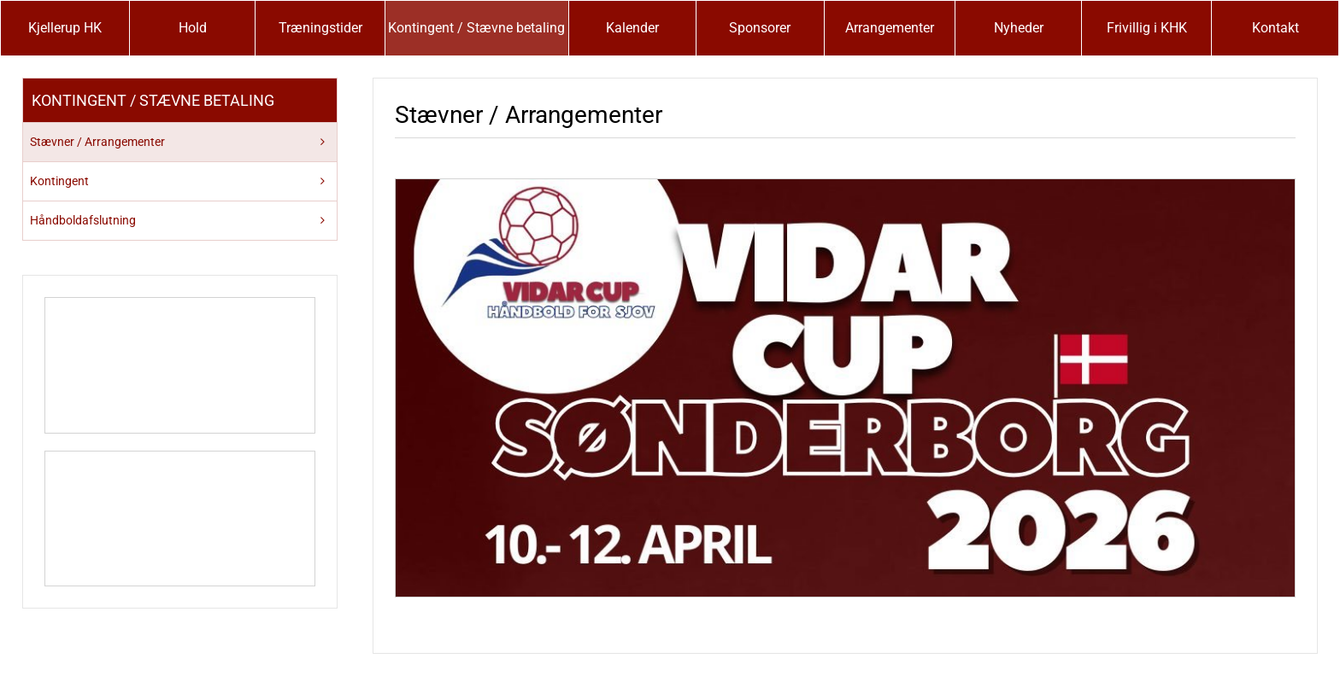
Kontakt (1275, 28)
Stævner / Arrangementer (97, 142)
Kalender (632, 28)
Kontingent (59, 181)
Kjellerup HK (65, 28)
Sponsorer (759, 28)
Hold (193, 28)
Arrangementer (889, 28)
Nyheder (1018, 28)
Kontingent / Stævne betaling (476, 28)
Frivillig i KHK (1147, 28)
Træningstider (320, 28)
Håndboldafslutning (83, 220)
